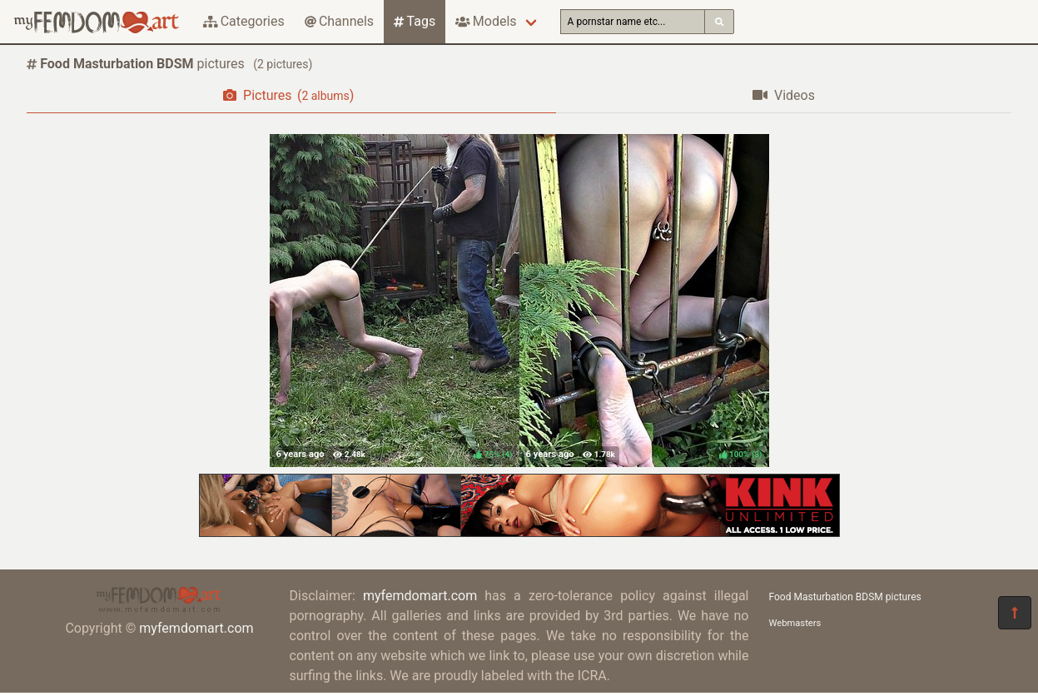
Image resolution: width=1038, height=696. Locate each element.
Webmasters (795, 623)
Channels (339, 21)
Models (485, 21)
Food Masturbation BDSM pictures (845, 597)
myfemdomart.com (196, 628)
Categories (244, 21)
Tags (414, 21)
